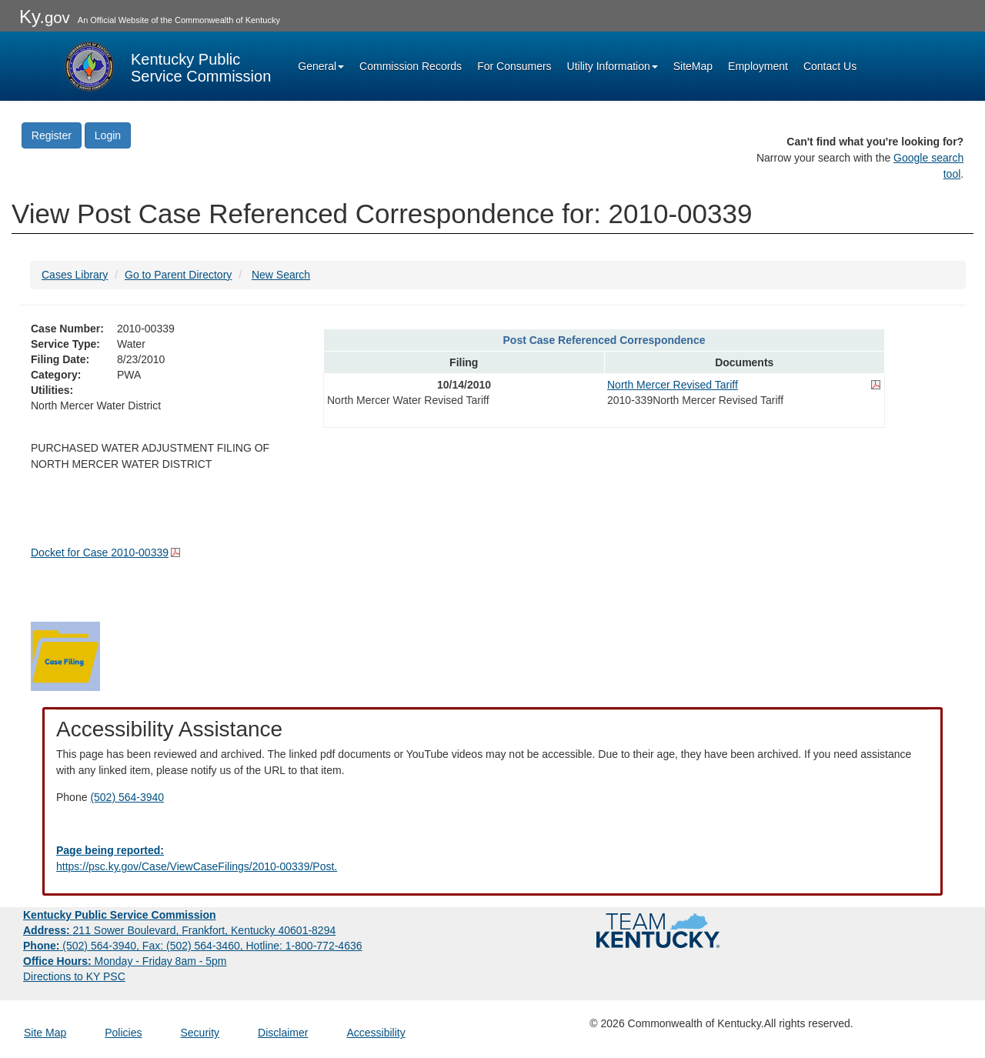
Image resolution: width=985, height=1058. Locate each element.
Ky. (44, 16)
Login (108, 135)
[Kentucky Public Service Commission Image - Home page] (166, 66)
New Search (281, 275)
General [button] (321, 66)
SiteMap (693, 66)
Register (52, 135)
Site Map (45, 1032)
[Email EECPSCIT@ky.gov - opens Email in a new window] (492, 859)
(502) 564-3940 (127, 797)
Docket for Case (100, 552)
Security (200, 1032)
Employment (758, 66)
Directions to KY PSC (74, 976)
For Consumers (514, 66)
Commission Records (410, 66)
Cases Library (75, 275)
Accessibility (375, 1032)
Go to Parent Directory (178, 275)
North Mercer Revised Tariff (672, 385)
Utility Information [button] (612, 66)
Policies (123, 1032)
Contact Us (829, 66)
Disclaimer (283, 1032)
